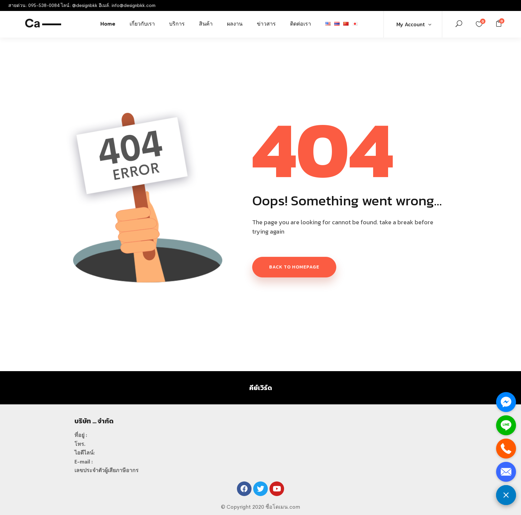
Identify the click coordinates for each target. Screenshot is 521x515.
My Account (410, 24)
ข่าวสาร (266, 24)
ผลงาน (235, 24)
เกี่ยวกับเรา (142, 24)
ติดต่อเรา (300, 24)
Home (107, 24)
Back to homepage (294, 266)
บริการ (177, 24)
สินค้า (206, 24)
